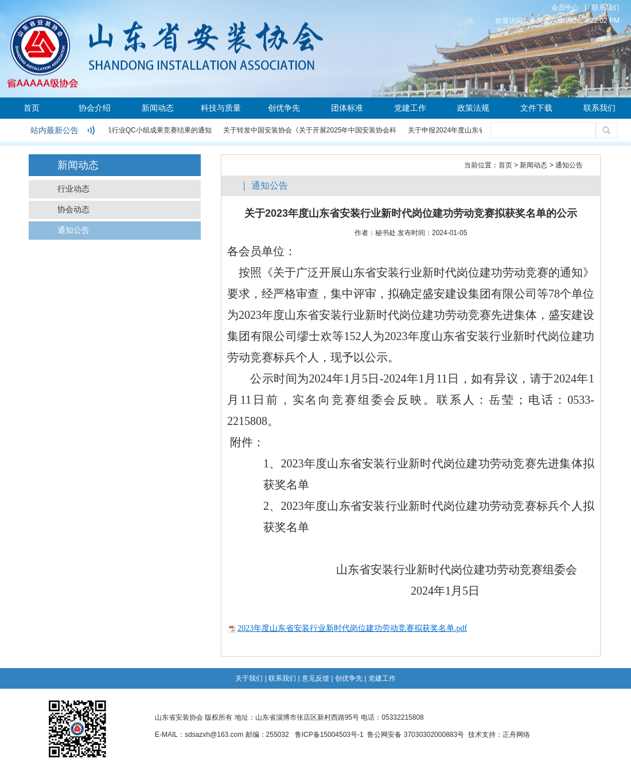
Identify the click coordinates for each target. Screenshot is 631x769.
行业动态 (73, 189)
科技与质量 (221, 107)
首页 (32, 107)
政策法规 (473, 107)
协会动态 (73, 209)
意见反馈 (315, 678)
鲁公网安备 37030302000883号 (415, 735)
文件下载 (536, 107)
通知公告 (73, 230)
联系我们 (606, 7)
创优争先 (284, 107)
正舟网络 (516, 735)
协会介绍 (95, 107)
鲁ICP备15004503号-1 (329, 735)
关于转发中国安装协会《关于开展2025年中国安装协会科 (311, 130)
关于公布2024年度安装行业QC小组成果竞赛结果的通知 (127, 130)
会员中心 (565, 7)
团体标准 (347, 107)
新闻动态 (158, 107)
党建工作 (410, 107)
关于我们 (249, 678)
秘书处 (385, 233)
